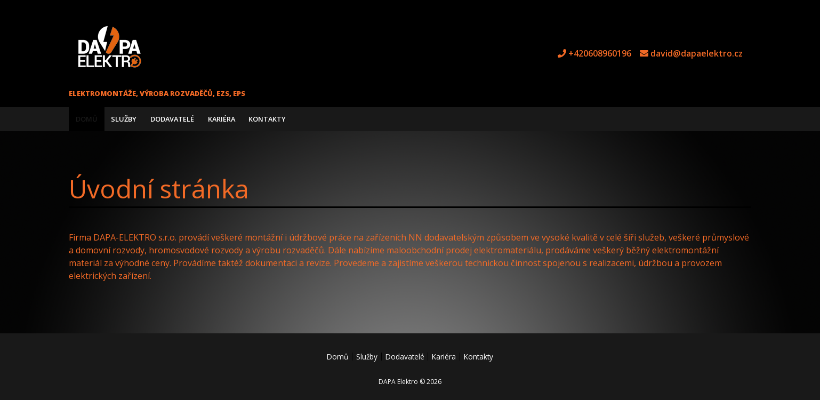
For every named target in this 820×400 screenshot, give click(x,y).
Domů (87, 119)
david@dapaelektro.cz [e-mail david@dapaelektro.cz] (696, 53)
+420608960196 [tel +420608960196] (599, 53)
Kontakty (267, 119)
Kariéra (221, 119)
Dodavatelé (172, 119)
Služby (123, 119)
